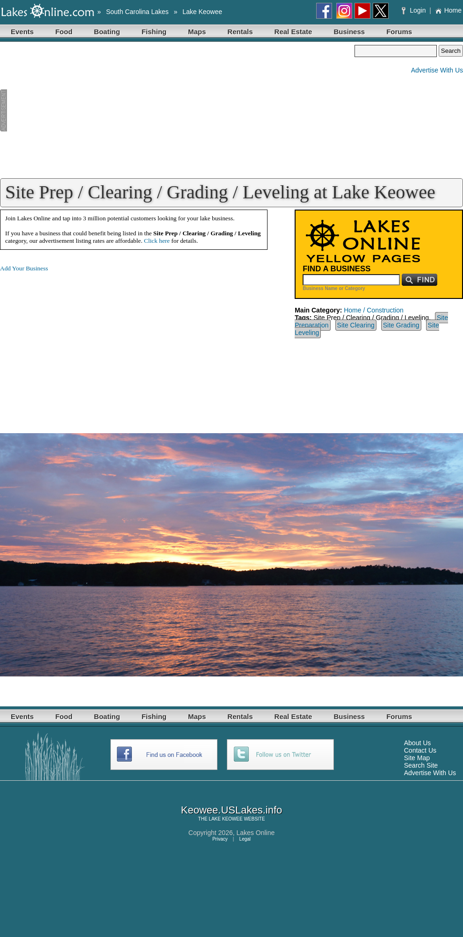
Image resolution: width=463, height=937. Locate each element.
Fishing (154, 32)
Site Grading (401, 325)
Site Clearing (356, 325)
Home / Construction (374, 310)
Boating (107, 32)
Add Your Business (24, 268)
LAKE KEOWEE (225, 818)
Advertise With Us (437, 70)
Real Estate (293, 32)
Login (414, 10)
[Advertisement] (177, 110)
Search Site (421, 765)
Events (22, 32)
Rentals (240, 32)
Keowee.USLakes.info (231, 810)
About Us (417, 743)
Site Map (417, 758)
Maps (197, 32)
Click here (157, 240)
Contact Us (420, 750)
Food (63, 32)
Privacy (220, 839)
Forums (399, 32)
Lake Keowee (202, 11)
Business (349, 32)
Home (448, 10)
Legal (245, 839)
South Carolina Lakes (137, 11)
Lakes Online (256, 832)
